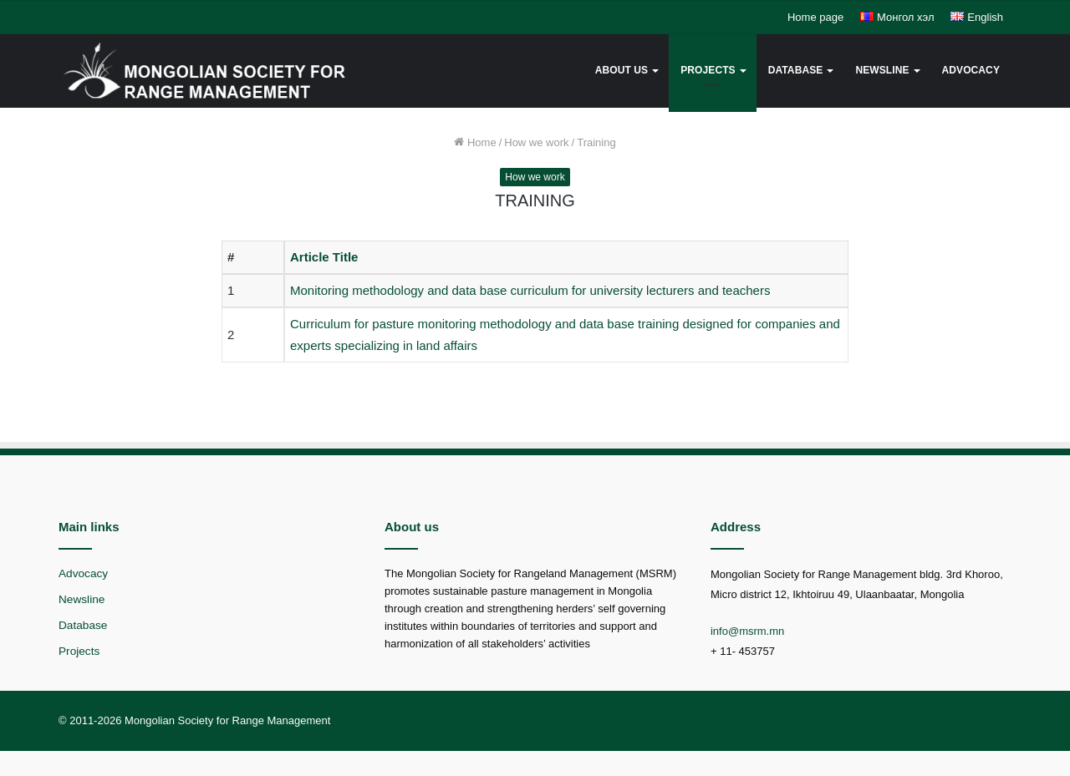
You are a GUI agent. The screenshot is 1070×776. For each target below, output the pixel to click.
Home (475, 142)
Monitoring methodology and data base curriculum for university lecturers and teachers (530, 290)
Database (795, 70)
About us (621, 70)
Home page (815, 17)
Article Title (324, 257)
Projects (707, 70)
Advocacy (971, 70)
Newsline (882, 70)
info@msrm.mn (747, 631)
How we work (536, 142)
